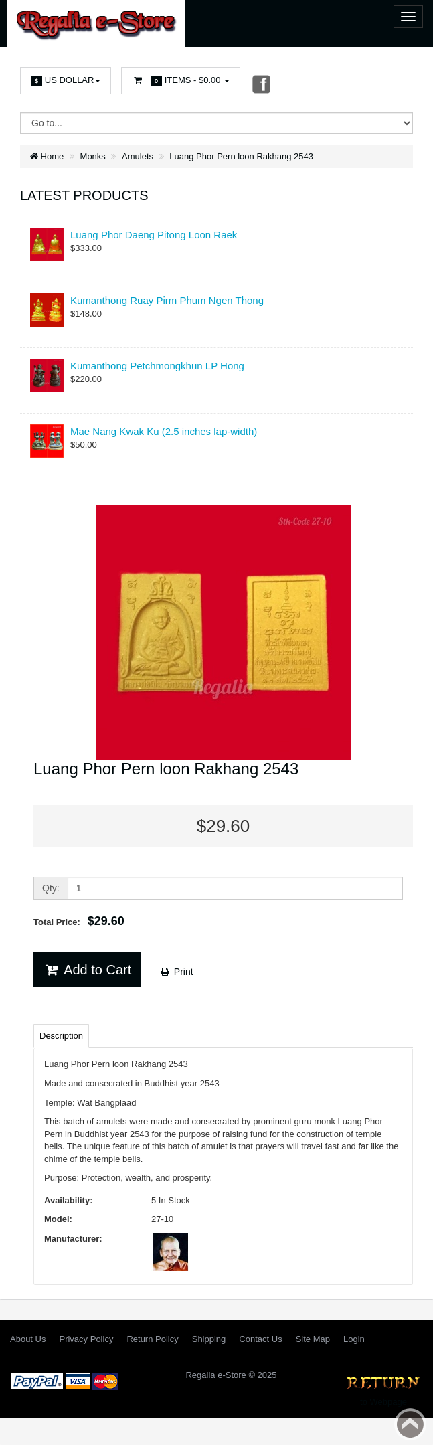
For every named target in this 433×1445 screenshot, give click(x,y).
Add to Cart (87, 969)
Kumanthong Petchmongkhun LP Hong (157, 365)
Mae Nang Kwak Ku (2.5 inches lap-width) (163, 431)
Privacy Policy (86, 1339)
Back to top (410, 1424)
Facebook (260, 84)
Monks (93, 156)
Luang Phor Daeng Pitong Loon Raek (153, 234)
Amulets (137, 156)
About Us (28, 1339)
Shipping (209, 1339)
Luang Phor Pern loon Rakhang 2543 (241, 156)
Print (176, 971)
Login (354, 1339)
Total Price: (78, 921)
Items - (181, 80)
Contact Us (260, 1339)
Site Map (313, 1339)
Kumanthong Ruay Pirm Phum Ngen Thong (167, 300)
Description (61, 1036)
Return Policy (152, 1339)
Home (47, 156)
